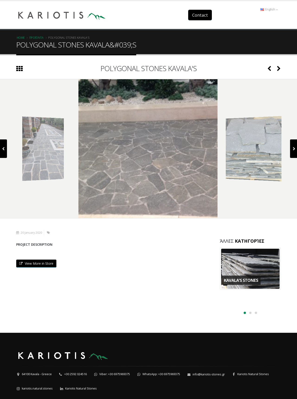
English (269, 9)
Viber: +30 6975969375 (114, 374)
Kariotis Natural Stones (253, 374)
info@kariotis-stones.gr (209, 374)
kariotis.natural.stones (37, 388)
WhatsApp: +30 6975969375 (161, 374)
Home (21, 37)
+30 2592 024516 (75, 374)
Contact (200, 15)
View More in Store (36, 263)
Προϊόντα (36, 37)
